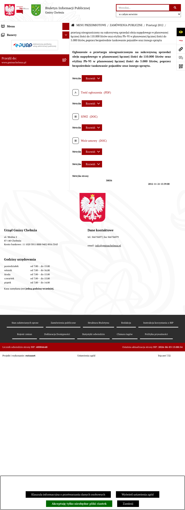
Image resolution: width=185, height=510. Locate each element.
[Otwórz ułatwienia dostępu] (180, 32)
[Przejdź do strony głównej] (47, 10)
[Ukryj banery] (65, 331)
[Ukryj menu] (65, 26)
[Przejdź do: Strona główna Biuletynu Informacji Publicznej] (73, 25)
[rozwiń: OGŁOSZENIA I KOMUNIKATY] (66, 43)
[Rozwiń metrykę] (92, 78)
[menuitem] (34, 43)
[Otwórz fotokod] (180, 66)
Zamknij (128, 504)
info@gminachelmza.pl (108, 418)
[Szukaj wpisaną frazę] (175, 7)
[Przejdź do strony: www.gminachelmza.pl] (180, 49)
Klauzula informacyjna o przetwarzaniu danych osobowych (68, 494)
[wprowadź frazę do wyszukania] (143, 7)
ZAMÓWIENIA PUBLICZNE (126, 25)
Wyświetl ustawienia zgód (138, 494)
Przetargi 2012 (154, 25)
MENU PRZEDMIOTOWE (91, 25)
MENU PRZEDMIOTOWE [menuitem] (17, 33)
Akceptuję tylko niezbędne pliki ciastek (79, 504)
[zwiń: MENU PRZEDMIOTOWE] (66, 33)
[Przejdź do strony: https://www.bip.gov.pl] (180, 40)
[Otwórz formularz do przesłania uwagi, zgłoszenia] (180, 57)
